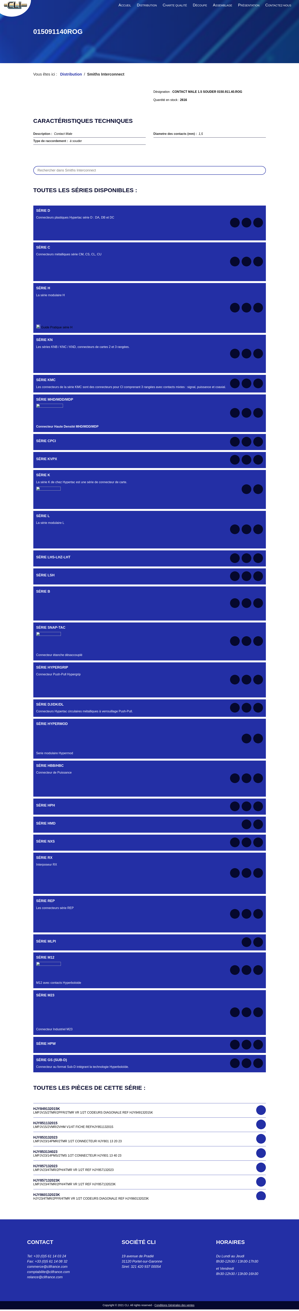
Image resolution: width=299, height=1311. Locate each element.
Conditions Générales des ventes (174, 1305)
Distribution (71, 74)
